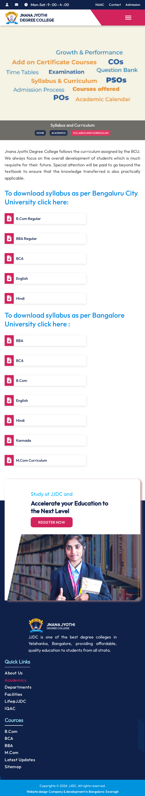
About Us (14, 673)
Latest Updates (20, 759)
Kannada (23, 440)
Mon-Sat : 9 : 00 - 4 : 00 (50, 4)
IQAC (10, 708)
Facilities (13, 694)
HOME (40, 133)
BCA (20, 258)
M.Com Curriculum (31, 460)
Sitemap (13, 766)
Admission (132, 5)
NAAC (99, 5)
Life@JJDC (15, 701)
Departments (18, 687)
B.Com (21, 380)
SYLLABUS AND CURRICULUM (91, 133)
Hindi (20, 298)
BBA (19, 340)
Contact (115, 5)
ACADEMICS (58, 133)
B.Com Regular (28, 218)
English (22, 278)
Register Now (51, 522)
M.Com (12, 752)
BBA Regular (26, 238)
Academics (15, 680)
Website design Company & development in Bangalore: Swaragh (73, 792)
